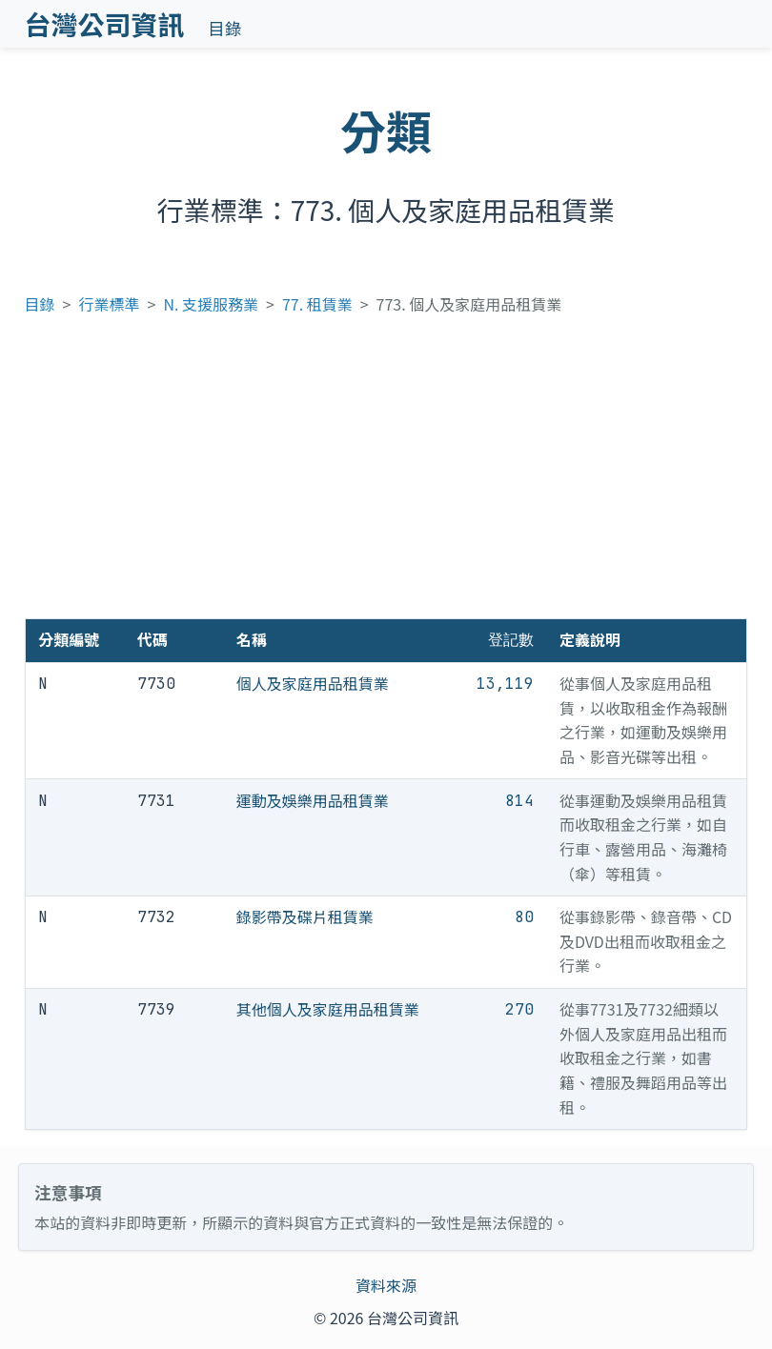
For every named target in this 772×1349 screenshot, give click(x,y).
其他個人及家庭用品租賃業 (327, 1008)
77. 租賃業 (317, 303)
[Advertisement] (386, 475)
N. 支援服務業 (210, 303)
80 (524, 917)
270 (519, 1009)
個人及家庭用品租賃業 (312, 683)
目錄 (224, 28)
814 (519, 801)
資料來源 (386, 1285)
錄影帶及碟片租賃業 (305, 916)
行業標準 (109, 303)
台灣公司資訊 (105, 24)
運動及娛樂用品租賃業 (312, 800)
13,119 (505, 684)
